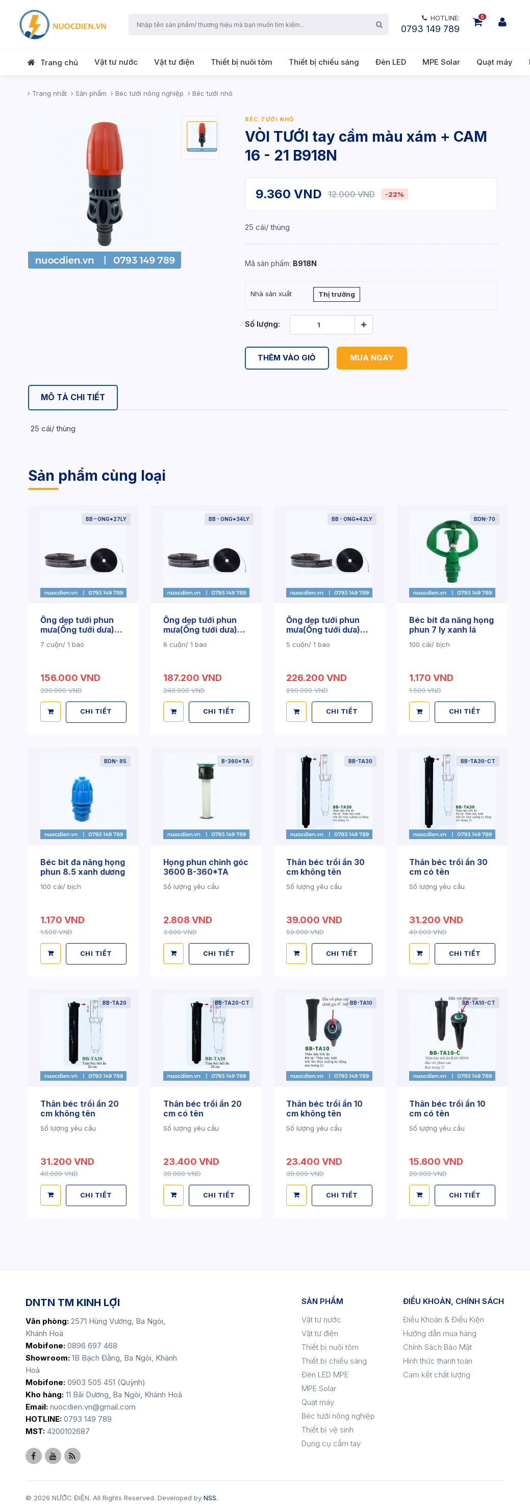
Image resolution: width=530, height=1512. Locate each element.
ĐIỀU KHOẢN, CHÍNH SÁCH (453, 1299)
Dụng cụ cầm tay (331, 1441)
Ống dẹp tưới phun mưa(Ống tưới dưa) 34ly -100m (201, 629)
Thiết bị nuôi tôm (241, 62)
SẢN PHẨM (322, 1299)
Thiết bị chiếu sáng (324, 62)
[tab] (74, 398)
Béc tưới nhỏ (269, 119)
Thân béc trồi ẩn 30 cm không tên (326, 865)
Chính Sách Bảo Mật (437, 1344)
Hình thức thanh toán (437, 1358)
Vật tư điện (174, 62)
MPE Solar (441, 62)
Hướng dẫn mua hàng (439, 1331)
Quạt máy (494, 62)
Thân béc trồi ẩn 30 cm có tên (449, 865)
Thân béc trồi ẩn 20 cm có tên (203, 1106)
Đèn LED (390, 62)
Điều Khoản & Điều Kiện (443, 1317)
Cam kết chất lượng (436, 1372)
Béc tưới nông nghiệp (338, 1413)
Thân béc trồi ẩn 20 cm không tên (80, 1106)
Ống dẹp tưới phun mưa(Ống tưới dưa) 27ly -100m (78, 629)
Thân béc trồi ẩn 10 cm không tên (325, 1106)
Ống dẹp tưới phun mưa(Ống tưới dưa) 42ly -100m (324, 629)
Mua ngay (372, 358)
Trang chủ (59, 62)
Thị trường (336, 295)
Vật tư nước (116, 62)
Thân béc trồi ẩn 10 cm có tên (448, 1106)
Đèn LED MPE (324, 1372)
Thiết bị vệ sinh (327, 1427)
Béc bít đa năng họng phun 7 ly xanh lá (451, 625)
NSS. (211, 1495)
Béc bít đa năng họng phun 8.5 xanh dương (83, 865)
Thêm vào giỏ (287, 358)
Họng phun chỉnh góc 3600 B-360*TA (206, 865)
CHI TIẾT (97, 711)
